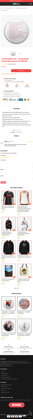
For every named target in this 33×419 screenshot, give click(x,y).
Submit (3, 182)
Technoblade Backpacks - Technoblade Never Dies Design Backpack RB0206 (23, 233)
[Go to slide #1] (13, 53)
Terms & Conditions (5, 373)
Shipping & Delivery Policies (6, 384)
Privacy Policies (4, 375)
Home (2, 8)
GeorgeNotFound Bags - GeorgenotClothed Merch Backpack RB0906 (7, 233)
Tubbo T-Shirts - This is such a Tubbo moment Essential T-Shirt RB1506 (8, 207)
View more (16, 288)
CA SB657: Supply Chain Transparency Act (9, 378)
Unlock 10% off (30, 413)
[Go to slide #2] (20, 53)
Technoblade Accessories (21, 8)
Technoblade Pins (5, 10)
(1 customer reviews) (11, 64)
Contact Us (3, 390)
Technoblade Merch (9, 8)
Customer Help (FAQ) (5, 392)
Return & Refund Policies (6, 388)
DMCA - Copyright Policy (6, 377)
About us (3, 371)
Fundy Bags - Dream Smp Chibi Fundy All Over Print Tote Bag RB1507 (23, 280)
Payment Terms (4, 386)
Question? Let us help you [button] (27, 417)
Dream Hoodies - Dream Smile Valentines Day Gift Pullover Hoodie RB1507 (9, 257)
